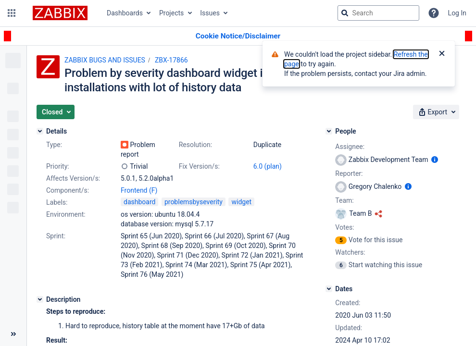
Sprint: (55, 236)
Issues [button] (210, 13)
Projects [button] (171, 13)
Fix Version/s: (199, 166)
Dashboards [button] (125, 13)
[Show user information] (434, 159)
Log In (457, 13)
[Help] (433, 13)
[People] (329, 131)
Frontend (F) (139, 190)
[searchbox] (378, 13)
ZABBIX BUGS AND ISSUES (104, 60)
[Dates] (329, 288)
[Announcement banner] (238, 36)
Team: (344, 200)
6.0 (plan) (267, 166)
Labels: (56, 202)
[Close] (442, 54)
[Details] (40, 131)
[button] (11, 13)
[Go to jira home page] (60, 13)
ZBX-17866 (171, 60)
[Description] (40, 299)
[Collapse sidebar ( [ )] (13, 334)
